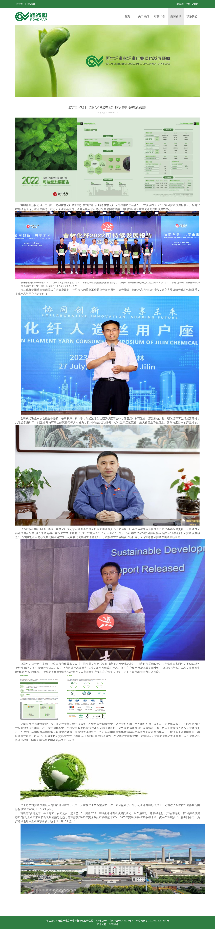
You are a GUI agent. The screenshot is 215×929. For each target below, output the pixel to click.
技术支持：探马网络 (107, 924)
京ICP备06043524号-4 (122, 920)
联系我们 (31, 4)
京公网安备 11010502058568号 (152, 920)
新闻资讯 (175, 16)
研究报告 (159, 16)
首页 (127, 16)
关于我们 (20, 4)
